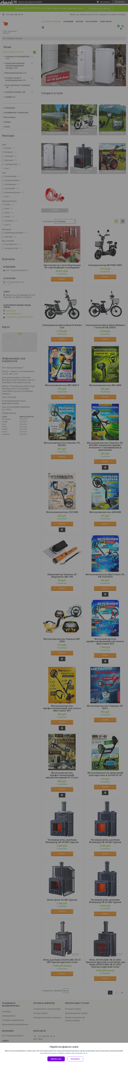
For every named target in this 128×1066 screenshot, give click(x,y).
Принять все (56, 1059)
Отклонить (75, 1059)
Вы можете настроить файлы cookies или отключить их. (63, 1053)
